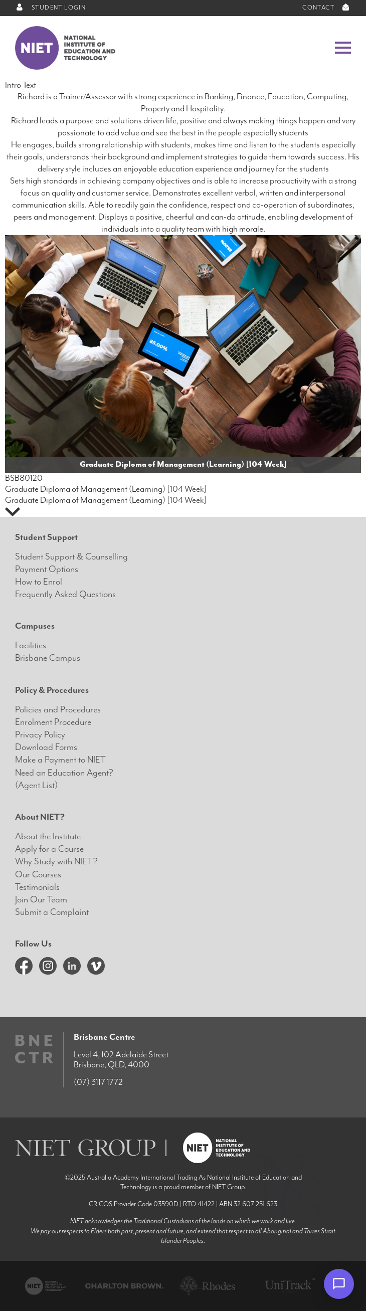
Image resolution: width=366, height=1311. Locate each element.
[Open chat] (339, 1284)
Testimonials (37, 887)
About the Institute (48, 836)
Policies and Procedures (58, 709)
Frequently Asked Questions (65, 594)
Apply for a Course (49, 849)
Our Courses (38, 874)
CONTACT (326, 8)
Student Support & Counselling (71, 556)
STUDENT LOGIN (50, 8)
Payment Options (46, 569)
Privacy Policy (40, 734)
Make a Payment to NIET (60, 760)
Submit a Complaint (52, 912)
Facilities (30, 645)
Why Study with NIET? (56, 861)
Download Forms (46, 747)
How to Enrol (38, 582)
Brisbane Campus (47, 658)
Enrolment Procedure (53, 722)
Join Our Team (41, 899)
